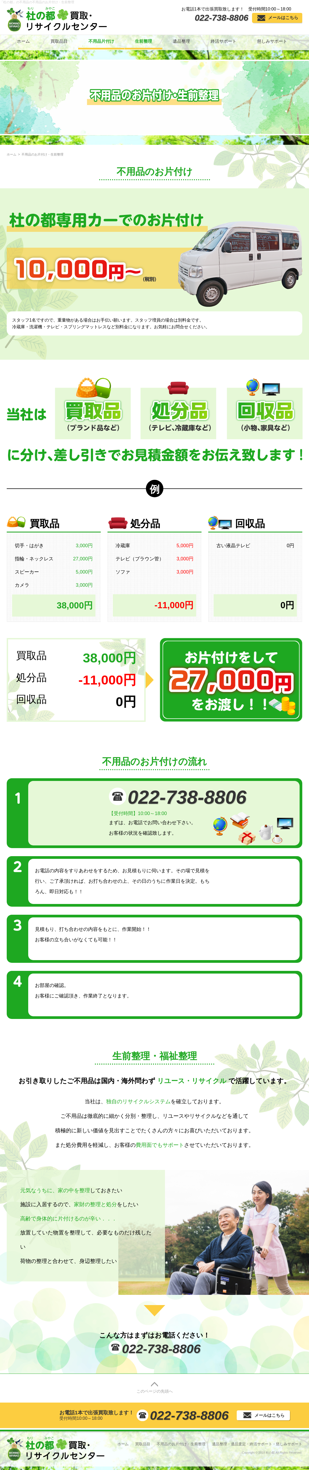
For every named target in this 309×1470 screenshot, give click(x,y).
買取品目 (59, 41)
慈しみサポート (272, 41)
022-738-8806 (221, 18)
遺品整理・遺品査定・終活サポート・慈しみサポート (257, 1444)
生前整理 (143, 41)
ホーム (23, 41)
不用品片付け (101, 41)
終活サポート (223, 41)
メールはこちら (283, 17)
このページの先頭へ (154, 1387)
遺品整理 (181, 41)
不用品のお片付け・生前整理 (181, 1444)
